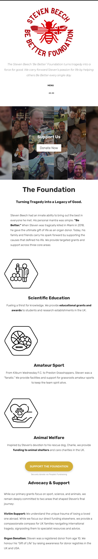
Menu (49, 85)
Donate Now (49, 148)
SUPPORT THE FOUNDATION (49, 466)
